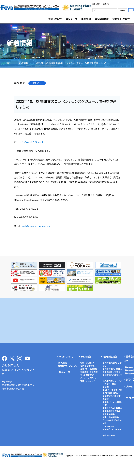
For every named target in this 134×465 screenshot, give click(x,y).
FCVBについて (66, 356)
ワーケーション (109, 426)
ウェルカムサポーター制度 (112, 422)
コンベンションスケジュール (30, 142)
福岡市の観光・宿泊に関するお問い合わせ (112, 370)
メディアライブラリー (89, 378)
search (122, 10)
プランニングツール (89, 375)
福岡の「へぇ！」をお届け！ (112, 431)
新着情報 (23, 63)
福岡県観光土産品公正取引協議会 (112, 412)
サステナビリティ (87, 381)
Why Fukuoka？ (87, 363)
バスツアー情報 (109, 384)
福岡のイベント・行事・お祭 (112, 403)
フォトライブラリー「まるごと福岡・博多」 (112, 391)
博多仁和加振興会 (111, 417)
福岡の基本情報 (87, 366)
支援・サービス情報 (88, 369)
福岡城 (106, 387)
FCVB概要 (62, 363)
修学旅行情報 (109, 435)
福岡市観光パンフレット (112, 376)
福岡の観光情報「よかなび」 (112, 364)
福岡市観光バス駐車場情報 (112, 397)
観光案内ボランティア (112, 381)
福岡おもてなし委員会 (112, 408)
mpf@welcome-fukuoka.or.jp (36, 226)
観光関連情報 (110, 356)
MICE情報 (86, 19)
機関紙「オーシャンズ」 (67, 366)
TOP (9, 63)
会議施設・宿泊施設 (89, 372)
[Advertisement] (67, 320)
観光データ (71, 19)
